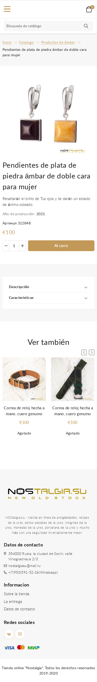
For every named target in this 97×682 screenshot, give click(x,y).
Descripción (19, 287)
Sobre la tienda (16, 594)
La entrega (13, 602)
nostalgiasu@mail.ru (24, 566)
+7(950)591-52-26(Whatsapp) (33, 572)
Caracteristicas (21, 298)
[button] (91, 352)
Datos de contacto (19, 609)
